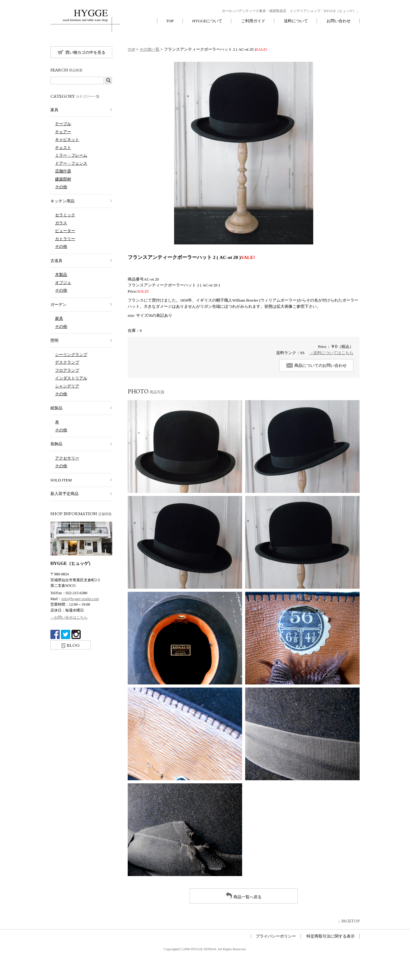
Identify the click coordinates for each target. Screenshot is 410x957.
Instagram (76, 634)
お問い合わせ (339, 21)
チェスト (63, 147)
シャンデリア (67, 386)
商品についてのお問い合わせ (316, 365)
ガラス (61, 223)
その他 (61, 186)
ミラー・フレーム (71, 155)
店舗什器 (63, 171)
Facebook (55, 634)
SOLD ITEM (61, 480)
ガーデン (58, 304)
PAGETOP (350, 921)
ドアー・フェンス (71, 163)
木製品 (61, 274)
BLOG (71, 645)
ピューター (65, 230)
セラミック (65, 215)
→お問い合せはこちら (69, 617)
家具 (54, 110)
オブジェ (63, 282)
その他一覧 (149, 49)
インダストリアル (71, 378)
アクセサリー (67, 458)
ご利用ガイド (253, 21)
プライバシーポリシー (276, 936)
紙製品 (56, 408)
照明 (54, 340)
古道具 (56, 260)
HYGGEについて (207, 21)
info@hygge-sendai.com (80, 599)
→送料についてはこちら (331, 352)
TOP (169, 21)
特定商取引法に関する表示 (330, 936)
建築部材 (63, 179)
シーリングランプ (71, 354)
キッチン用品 (62, 201)
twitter (65, 634)
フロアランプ (67, 370)
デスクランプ (67, 362)
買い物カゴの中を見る (81, 52)
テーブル (63, 123)
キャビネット (67, 139)
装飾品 (56, 444)
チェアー (63, 131)
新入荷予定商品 (64, 493)
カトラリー (65, 238)
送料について (296, 21)
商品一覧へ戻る (244, 895)
